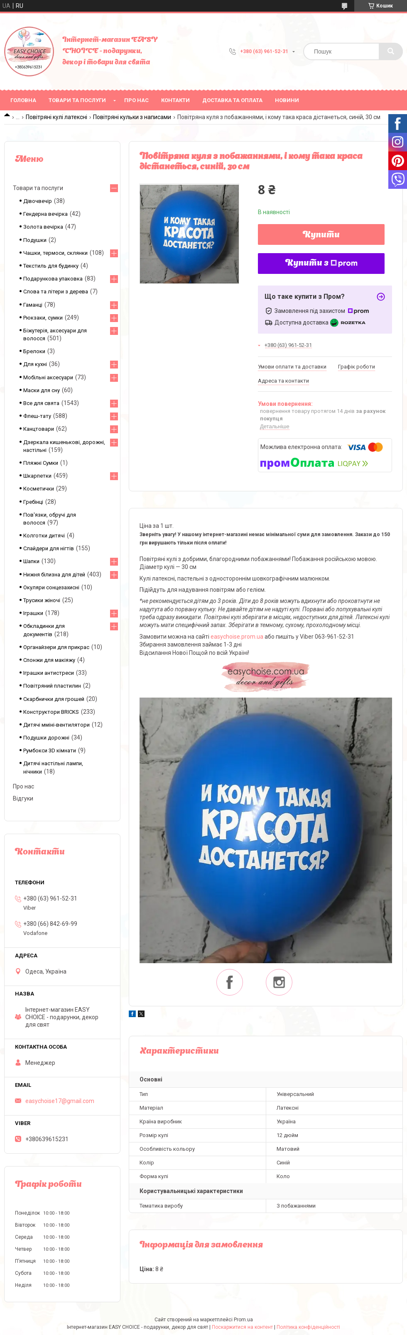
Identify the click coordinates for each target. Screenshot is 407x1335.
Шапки (31, 561)
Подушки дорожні (46, 738)
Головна (23, 100)
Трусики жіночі (41, 600)
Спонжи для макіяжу (49, 660)
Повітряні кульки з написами (132, 117)
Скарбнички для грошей (53, 699)
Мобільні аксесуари (48, 377)
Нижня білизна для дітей (54, 574)
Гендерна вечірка (45, 214)
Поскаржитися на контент (242, 1327)
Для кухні (35, 364)
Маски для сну (41, 390)
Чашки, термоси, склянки (55, 253)
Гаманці (32, 305)
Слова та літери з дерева (55, 291)
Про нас (136, 100)
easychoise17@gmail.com (59, 1101)
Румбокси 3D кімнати (49, 750)
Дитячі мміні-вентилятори (56, 725)
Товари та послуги (77, 100)
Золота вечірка (43, 227)
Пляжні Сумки (40, 463)
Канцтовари (38, 429)
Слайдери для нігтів (48, 548)
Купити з (321, 263)
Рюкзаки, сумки (43, 318)
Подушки (35, 240)
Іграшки (33, 613)
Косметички (38, 489)
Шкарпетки (37, 476)
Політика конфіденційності (308, 1327)
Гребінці (33, 502)
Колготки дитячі (44, 535)
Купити (321, 235)
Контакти (175, 100)
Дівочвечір (37, 201)
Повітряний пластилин (52, 686)
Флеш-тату (37, 416)
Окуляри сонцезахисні (51, 587)
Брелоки (34, 351)
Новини (287, 100)
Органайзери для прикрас (56, 647)
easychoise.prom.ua (237, 636)
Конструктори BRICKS (51, 712)
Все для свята (41, 403)
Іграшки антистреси (48, 673)
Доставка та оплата (232, 100)
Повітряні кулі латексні (56, 117)
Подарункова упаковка (53, 279)
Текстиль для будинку (50, 266)
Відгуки (23, 798)
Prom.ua (243, 1320)
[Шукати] (391, 51)
